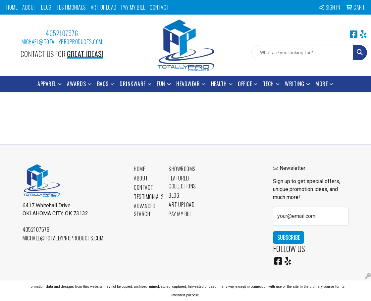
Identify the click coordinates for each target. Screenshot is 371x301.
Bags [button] (103, 84)
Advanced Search (144, 210)
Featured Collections (182, 182)
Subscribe (288, 237)
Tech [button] (268, 84)
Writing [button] (294, 84)
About (29, 7)
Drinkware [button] (133, 84)
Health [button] (219, 84)
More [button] (321, 84)
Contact (159, 7)
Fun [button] (161, 84)
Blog (46, 7)
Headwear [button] (188, 84)
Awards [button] (76, 84)
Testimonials (71, 7)
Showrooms (182, 169)
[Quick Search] (302, 52)
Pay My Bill (133, 7)
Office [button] (245, 84)
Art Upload (104, 7)
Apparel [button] (46, 84)
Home (12, 7)
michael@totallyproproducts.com (62, 42)
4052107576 (62, 33)
